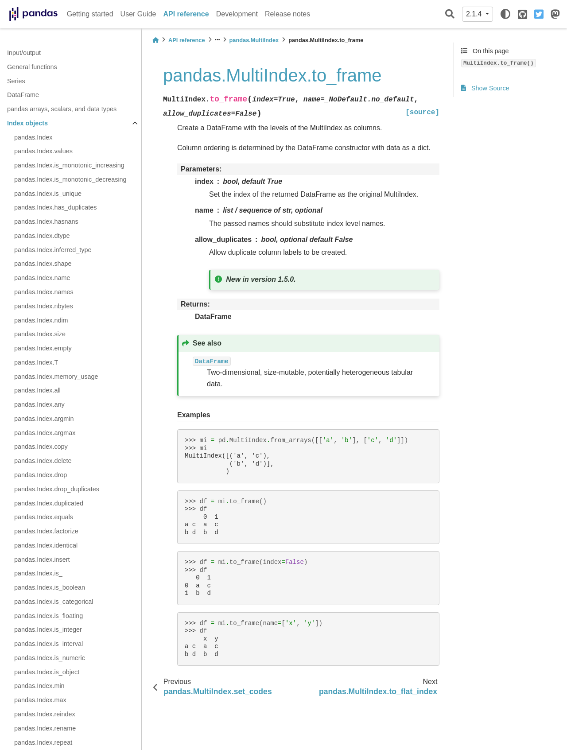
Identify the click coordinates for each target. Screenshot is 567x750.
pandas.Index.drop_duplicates (56, 489)
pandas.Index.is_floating (48, 615)
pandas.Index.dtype (42, 235)
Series (16, 81)
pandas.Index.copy (41, 446)
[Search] (450, 14)
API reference (186, 14)
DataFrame (23, 94)
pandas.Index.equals (43, 517)
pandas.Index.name (42, 277)
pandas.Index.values (43, 151)
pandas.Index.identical (46, 545)
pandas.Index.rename (45, 728)
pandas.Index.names (44, 291)
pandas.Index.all (37, 390)
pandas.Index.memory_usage (56, 376)
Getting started (90, 14)
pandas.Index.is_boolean (49, 587)
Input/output (24, 52)
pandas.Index (33, 137)
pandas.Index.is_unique (48, 193)
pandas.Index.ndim (41, 320)
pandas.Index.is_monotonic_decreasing (70, 179)
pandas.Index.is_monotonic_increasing (69, 165)
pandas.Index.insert (42, 559)
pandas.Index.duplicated (48, 503)
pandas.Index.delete (43, 460)
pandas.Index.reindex (44, 714)
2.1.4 (475, 14)
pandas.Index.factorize (46, 531)
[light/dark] (505, 14)
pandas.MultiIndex (254, 40)
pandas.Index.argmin (44, 418)
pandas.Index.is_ (38, 573)
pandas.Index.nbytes (43, 306)
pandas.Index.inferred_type (52, 249)
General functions (32, 66)
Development (237, 14)
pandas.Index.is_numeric (49, 657)
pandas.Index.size (40, 334)
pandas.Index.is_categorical (53, 601)
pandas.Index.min (39, 685)
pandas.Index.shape (43, 263)
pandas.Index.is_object (46, 672)
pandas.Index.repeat (43, 742)
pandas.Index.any (39, 404)
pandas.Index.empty (43, 348)
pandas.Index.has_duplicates (55, 207)
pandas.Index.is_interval (48, 643)
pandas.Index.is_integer (48, 629)
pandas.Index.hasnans (46, 221)
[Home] (155, 40)
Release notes (287, 14)
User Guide (138, 14)
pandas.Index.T (36, 362)
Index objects (27, 123)
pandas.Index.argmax (44, 432)
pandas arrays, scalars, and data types (62, 109)
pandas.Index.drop (40, 474)
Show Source (485, 88)
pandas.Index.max (40, 699)
